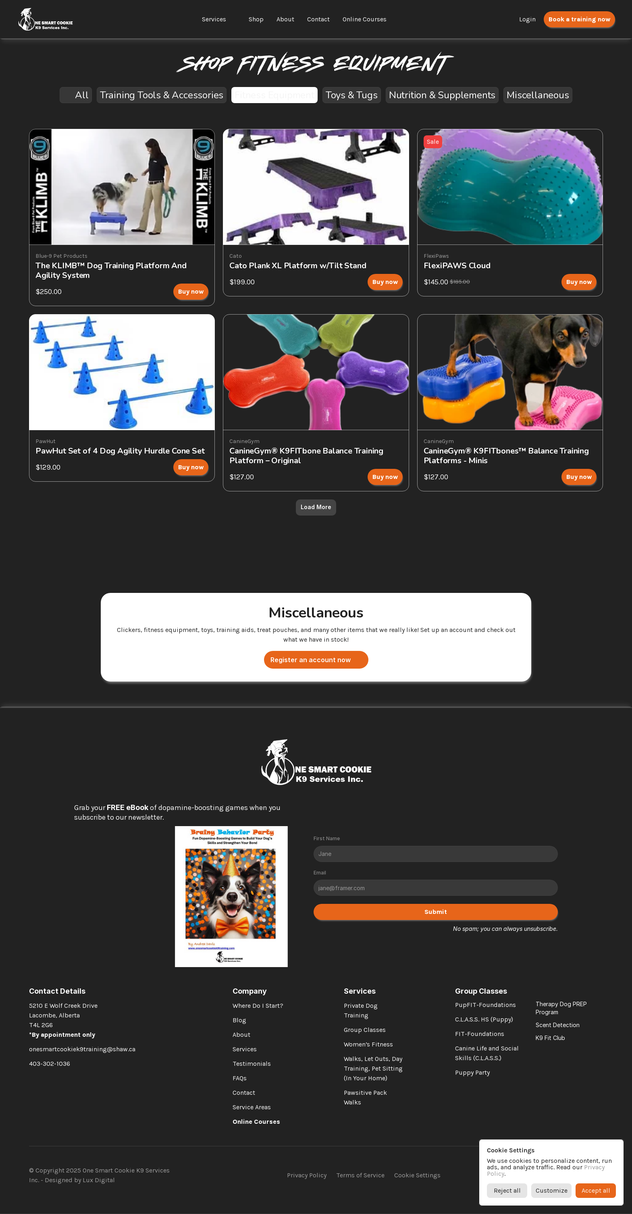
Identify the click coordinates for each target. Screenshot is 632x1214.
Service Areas (252, 1107)
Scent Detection (558, 1024)
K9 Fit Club (550, 1037)
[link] (122, 217)
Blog (239, 1020)
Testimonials (252, 1063)
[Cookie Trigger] (417, 1175)
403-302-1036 (49, 1063)
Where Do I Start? (258, 1005)
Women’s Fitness (368, 1044)
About (241, 1034)
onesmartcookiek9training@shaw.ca (82, 1049)
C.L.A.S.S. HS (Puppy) (484, 1019)
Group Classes (365, 1030)
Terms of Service (360, 1175)
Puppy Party (472, 1072)
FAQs (240, 1078)
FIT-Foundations (479, 1034)
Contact (244, 1092)
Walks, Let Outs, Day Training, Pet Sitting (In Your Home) (374, 1068)
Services (214, 19)
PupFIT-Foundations (485, 1005)
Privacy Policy (306, 1175)
